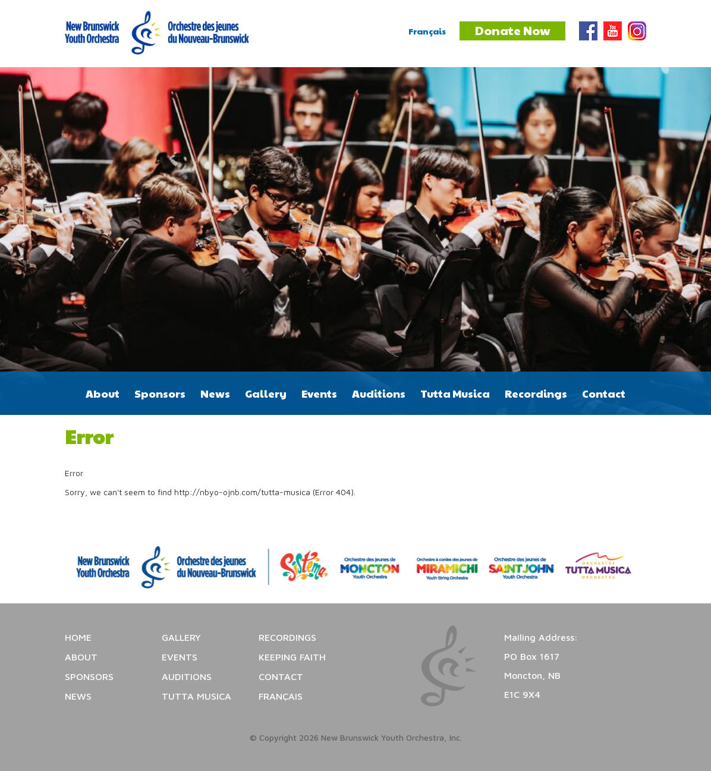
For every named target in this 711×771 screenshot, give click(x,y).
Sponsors (159, 393)
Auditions (378, 393)
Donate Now (512, 30)
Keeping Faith (292, 657)
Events (319, 393)
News (215, 393)
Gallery (266, 393)
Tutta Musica (455, 393)
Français (427, 31)
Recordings (536, 393)
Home (78, 637)
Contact (603, 393)
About (102, 393)
